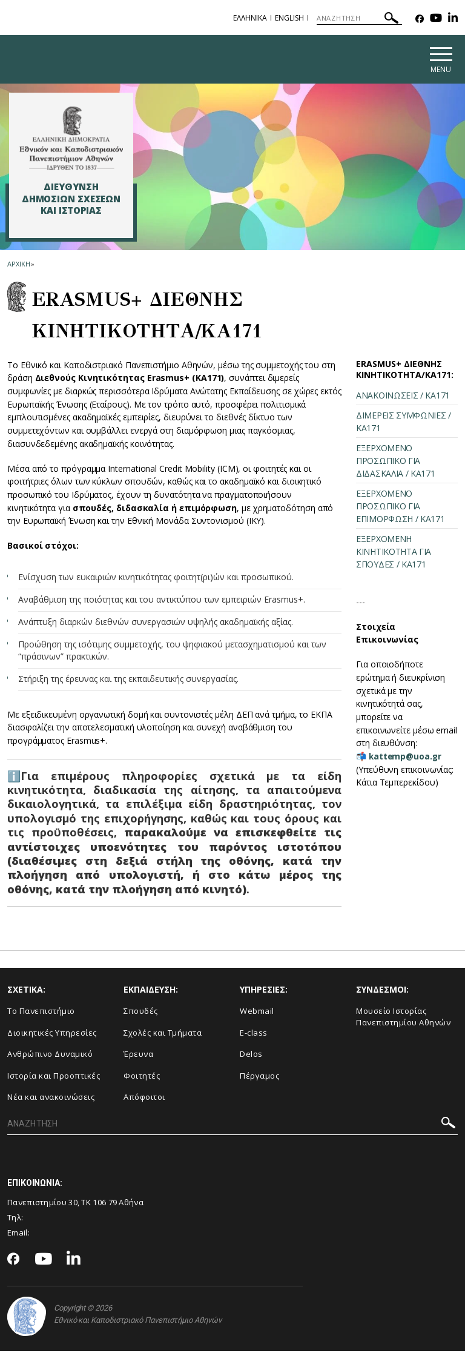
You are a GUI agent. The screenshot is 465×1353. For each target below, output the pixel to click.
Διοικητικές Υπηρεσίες (52, 1034)
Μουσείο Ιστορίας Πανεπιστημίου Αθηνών (403, 1019)
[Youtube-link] (436, 19)
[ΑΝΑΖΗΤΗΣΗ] (359, 18)
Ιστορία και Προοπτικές (53, 1077)
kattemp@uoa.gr (406, 758)
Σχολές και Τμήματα (163, 1034)
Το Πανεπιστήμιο (41, 1013)
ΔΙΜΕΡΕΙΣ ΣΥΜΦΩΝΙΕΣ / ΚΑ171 (403, 424)
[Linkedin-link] (453, 19)
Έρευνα (138, 1056)
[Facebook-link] (419, 19)
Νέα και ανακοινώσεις (50, 1099)
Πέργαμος (259, 1077)
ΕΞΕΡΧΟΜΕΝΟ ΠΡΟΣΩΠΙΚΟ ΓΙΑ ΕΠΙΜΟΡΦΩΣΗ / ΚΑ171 (400, 508)
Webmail (257, 1013)
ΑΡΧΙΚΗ (18, 265)
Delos (251, 1056)
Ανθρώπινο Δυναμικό (50, 1056)
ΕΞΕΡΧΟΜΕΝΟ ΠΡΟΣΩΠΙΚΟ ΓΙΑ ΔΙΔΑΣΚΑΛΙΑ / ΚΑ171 (395, 463)
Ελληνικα (250, 18)
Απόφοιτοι (144, 1099)
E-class (254, 1034)
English (289, 18)
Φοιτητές (142, 1077)
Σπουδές (141, 1013)
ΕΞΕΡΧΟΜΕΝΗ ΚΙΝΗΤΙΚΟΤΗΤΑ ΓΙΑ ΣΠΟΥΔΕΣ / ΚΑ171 (393, 553)
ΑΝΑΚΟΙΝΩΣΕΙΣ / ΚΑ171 (403, 397)
